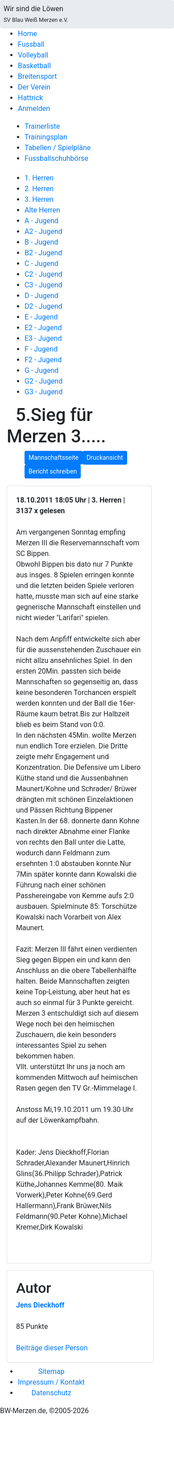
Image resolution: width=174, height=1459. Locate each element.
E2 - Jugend (43, 327)
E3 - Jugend (43, 338)
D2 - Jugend (43, 306)
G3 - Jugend (43, 392)
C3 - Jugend (43, 285)
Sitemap (51, 1371)
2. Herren (39, 188)
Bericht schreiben (53, 471)
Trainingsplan (46, 137)
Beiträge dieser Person (51, 1348)
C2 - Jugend (43, 274)
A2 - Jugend (43, 231)
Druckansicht (105, 457)
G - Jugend (41, 370)
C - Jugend (41, 263)
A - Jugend (41, 221)
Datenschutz (51, 1393)
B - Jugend (41, 242)
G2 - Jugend (43, 381)
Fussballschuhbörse (56, 158)
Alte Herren (42, 210)
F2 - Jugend (43, 360)
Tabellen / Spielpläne (58, 147)
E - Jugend (41, 317)
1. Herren (39, 178)
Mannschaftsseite (54, 457)
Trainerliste (42, 126)
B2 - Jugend (43, 253)
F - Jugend (41, 349)
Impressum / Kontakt (51, 1382)
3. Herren (39, 199)
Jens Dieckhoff (40, 1305)
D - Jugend (41, 295)
